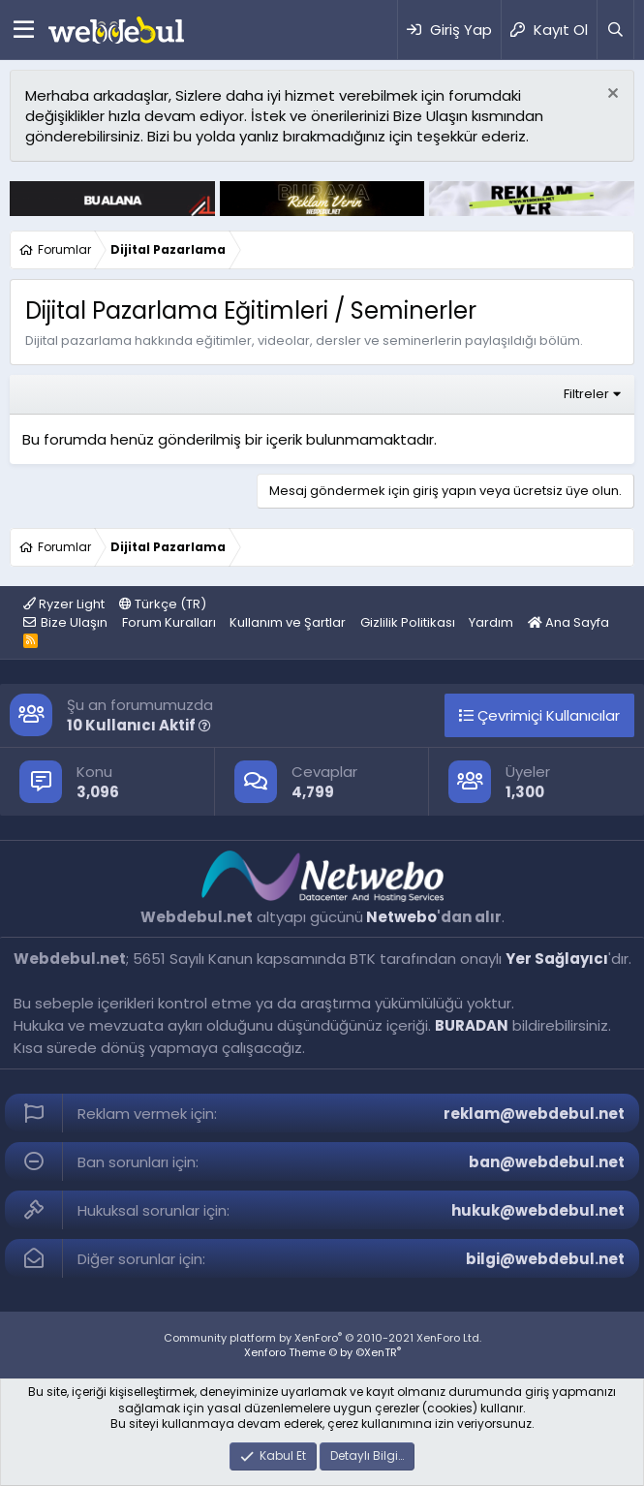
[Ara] (615, 29)
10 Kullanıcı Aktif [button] (139, 725)
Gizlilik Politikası (407, 622)
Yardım (491, 622)
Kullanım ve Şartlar (288, 622)
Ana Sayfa (568, 622)
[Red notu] (610, 95)
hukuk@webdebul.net (538, 1210)
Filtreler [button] (586, 394)
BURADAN (471, 1025)
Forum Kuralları (169, 622)
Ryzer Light (64, 604)
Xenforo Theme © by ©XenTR (322, 1352)
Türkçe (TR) (162, 604)
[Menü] (24, 30)
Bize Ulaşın (74, 622)
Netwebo (401, 917)
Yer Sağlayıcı (557, 958)
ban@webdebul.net (547, 1162)
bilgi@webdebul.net (545, 1259)
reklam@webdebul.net (534, 1113)
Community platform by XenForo (322, 1338)
